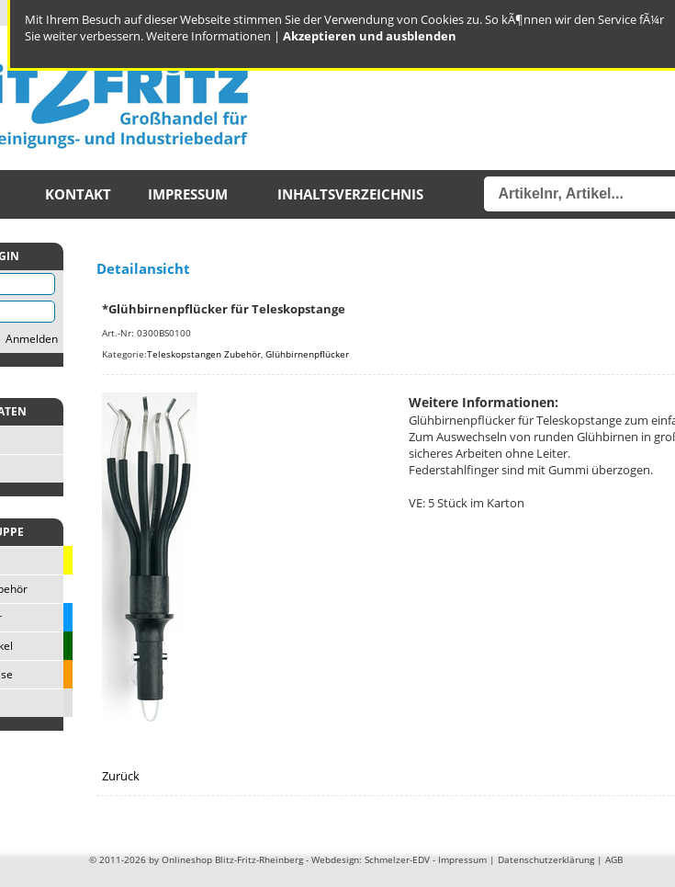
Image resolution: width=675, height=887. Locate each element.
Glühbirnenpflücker (307, 353)
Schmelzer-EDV (397, 859)
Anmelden (32, 339)
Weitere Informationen (208, 36)
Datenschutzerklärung (546, 859)
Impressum (188, 194)
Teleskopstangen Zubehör (204, 353)
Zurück (121, 776)
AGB (614, 859)
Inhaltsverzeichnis (350, 194)
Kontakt (78, 194)
